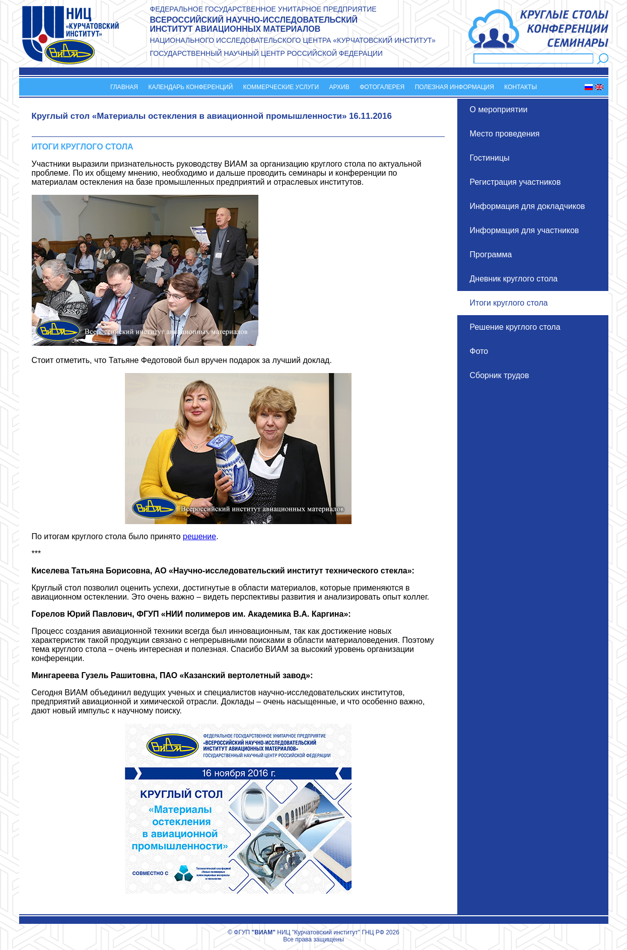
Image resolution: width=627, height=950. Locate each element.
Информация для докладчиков (527, 206)
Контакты (520, 87)
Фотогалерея (382, 87)
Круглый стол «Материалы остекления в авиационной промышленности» (189, 116)
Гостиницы (490, 158)
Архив (339, 87)
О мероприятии (499, 109)
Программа (491, 254)
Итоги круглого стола (509, 303)
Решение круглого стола (515, 327)
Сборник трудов (499, 375)
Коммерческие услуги (281, 87)
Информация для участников (524, 230)
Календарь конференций (190, 87)
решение (199, 536)
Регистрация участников (515, 182)
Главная (124, 87)
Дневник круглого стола (514, 278)
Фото (479, 351)
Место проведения (505, 133)
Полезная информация (454, 87)
